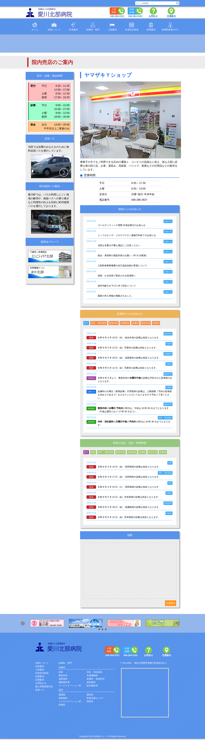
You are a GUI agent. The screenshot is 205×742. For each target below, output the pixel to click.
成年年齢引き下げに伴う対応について (117, 285)
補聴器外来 (64, 682)
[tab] (86, 323)
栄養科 (62, 704)
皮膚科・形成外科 (96, 678)
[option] (45, 623)
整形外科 (63, 675)
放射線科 (91, 682)
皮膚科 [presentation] (135, 323)
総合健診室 (92, 685)
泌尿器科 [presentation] (124, 323)
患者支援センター (96, 698)
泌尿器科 (63, 678)
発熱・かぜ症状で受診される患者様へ (117, 275)
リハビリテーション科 (70, 685)
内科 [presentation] (93, 452)
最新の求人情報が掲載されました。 (116, 295)
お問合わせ (40, 683)
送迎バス (39, 690)
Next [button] (181, 626)
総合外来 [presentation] (145, 323)
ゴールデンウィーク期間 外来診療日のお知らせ (121, 225)
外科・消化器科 (94, 672)
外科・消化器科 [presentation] (99, 323)
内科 (61, 672)
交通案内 (170, 603)
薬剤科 (90, 694)
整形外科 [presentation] (113, 323)
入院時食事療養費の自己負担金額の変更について (122, 265)
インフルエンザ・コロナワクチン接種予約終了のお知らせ (127, 235)
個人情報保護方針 (44, 686)
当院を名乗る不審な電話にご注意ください (119, 245)
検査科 (90, 701)
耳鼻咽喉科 (92, 675)
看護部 (62, 694)
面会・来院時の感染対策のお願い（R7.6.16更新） (123, 255)
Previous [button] (26, 626)
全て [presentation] (86, 323)
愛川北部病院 (59, 647)
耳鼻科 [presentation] (156, 323)
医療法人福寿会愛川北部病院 (49, 12)
